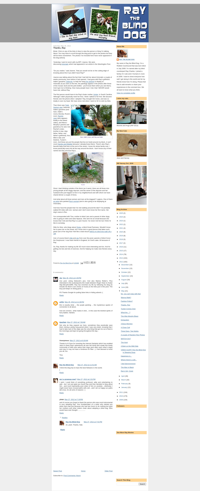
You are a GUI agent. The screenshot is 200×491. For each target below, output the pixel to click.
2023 (121, 221)
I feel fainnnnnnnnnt (128, 364)
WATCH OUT (126, 339)
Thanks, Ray (125, 305)
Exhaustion (125, 320)
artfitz (61, 302)
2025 (121, 213)
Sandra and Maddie (65, 144)
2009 (121, 400)
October (124, 272)
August (124, 280)
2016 (121, 247)
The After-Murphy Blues (129, 316)
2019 (121, 236)
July (123, 283)
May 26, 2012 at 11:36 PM (74, 302)
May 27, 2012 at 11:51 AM (87, 365)
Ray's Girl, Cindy (127, 371)
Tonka (78, 227)
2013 (121, 258)
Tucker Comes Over (128, 309)
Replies (64, 418)
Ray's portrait (74, 201)
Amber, (96, 94)
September (125, 276)
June (123, 287)
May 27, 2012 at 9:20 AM (79, 340)
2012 (121, 262)
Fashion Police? (127, 301)
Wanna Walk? (126, 298)
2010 (121, 396)
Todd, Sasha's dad (61, 106)
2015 (121, 251)
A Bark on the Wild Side (129, 346)
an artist (56, 201)
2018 (121, 239)
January (124, 387)
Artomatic (64, 64)
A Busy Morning (126, 324)
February (124, 384)
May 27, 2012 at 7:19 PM (74, 399)
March (123, 380)
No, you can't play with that (131, 294)
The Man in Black (127, 367)
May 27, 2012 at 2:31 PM (86, 379)
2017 (121, 243)
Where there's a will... (129, 360)
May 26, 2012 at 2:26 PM (72, 278)
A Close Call (125, 327)
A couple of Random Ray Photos (133, 335)
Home (83, 471)
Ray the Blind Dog (66, 365)
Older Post (108, 471)
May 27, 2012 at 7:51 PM (93, 422)
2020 (121, 232)
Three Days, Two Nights (129, 331)
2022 (121, 224)
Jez (77, 238)
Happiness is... (126, 356)
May (123, 291)
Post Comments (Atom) (72, 476)
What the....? (125, 312)
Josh (55, 118)
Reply (61, 295)
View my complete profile (126, 93)
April (123, 376)
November (125, 268)
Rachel (60, 116)
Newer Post (57, 471)
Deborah (69, 81)
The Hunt (124, 342)
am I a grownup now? (67, 379)
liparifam (62, 322)
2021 (121, 228)
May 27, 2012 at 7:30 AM (76, 322)
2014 (121, 254)
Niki (71, 238)
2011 (121, 392)
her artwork (90, 81)
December (125, 265)
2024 (121, 217)
